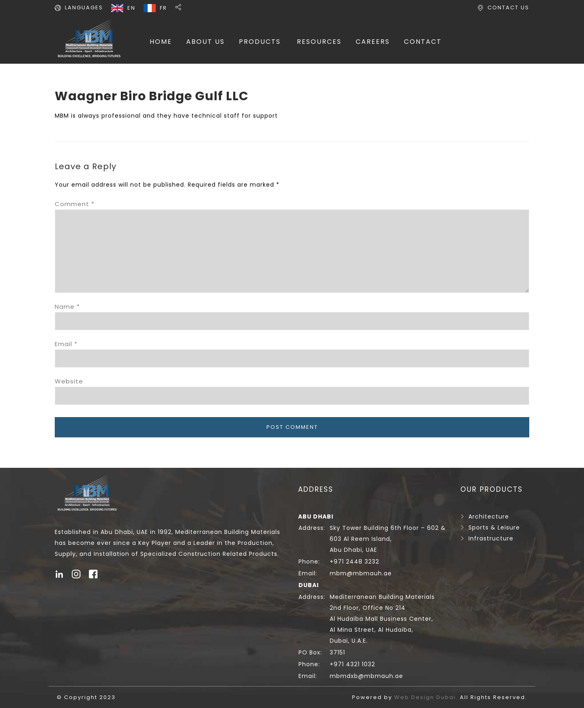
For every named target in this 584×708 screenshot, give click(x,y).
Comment (74, 204)
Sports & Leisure (494, 527)
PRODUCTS (260, 41)
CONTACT (423, 41)
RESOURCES (319, 41)
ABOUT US (205, 41)
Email (66, 344)
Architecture (488, 516)
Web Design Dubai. (427, 697)
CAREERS (373, 41)
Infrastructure (490, 538)
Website (69, 381)
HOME (161, 41)
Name (67, 306)
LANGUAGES (84, 7)
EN (131, 8)
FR (163, 8)
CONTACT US (508, 7)
